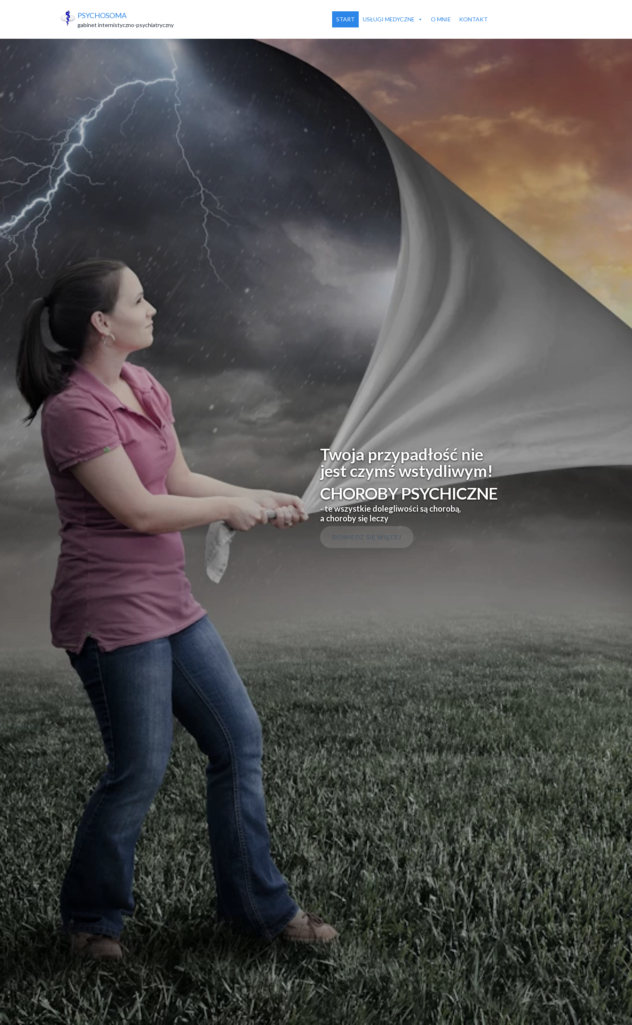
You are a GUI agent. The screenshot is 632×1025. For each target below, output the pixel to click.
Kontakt (473, 19)
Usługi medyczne (393, 19)
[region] (316, 512)
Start (345, 19)
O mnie (441, 19)
